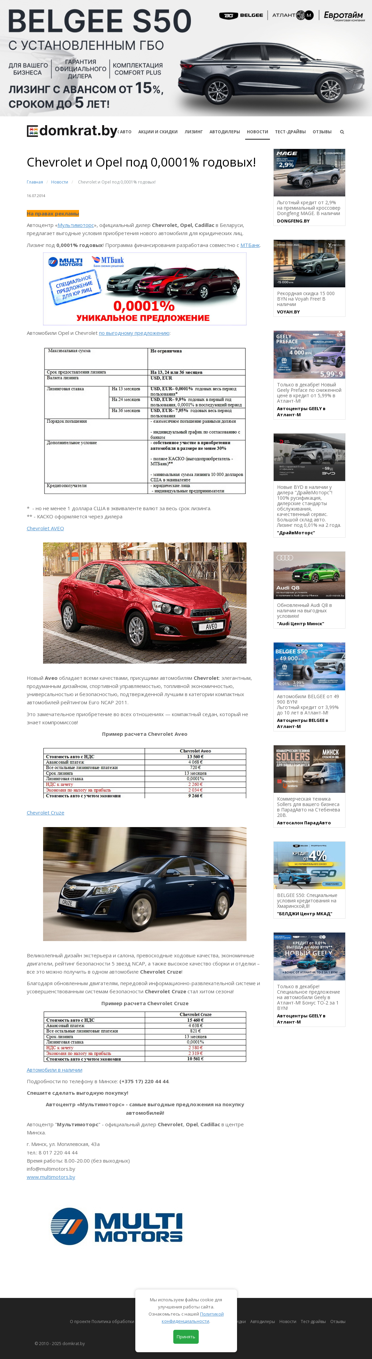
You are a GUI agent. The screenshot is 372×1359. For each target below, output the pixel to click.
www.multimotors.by (51, 1176)
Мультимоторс (76, 225)
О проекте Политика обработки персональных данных (125, 1321)
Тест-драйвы (290, 132)
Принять (186, 1337)
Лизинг (193, 132)
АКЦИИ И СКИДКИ (158, 132)
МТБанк (250, 245)
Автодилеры (225, 132)
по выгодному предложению (134, 332)
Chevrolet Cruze (45, 812)
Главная (35, 182)
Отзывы (322, 132)
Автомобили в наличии (54, 1069)
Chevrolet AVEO (45, 528)
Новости (257, 132)
